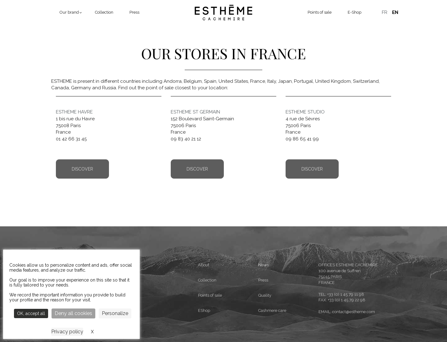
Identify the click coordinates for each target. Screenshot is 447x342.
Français (384, 12)
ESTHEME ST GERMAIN (195, 112)
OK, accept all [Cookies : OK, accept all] (31, 313)
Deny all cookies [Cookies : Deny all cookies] (73, 313)
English (395, 12)
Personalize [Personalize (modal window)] (115, 313)
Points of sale (320, 12)
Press (134, 12)
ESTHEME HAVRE (74, 112)
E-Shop (354, 12)
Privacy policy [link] (67, 332)
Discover (82, 169)
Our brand (69, 12)
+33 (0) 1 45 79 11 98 (345, 322)
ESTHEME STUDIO (305, 112)
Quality (264, 323)
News (263, 293)
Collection (104, 12)
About (203, 293)
